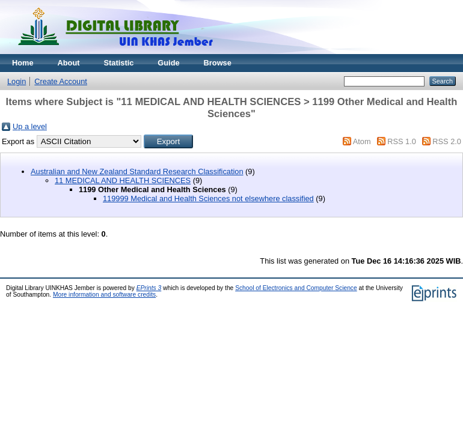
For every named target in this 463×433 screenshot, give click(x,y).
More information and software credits (104, 294)
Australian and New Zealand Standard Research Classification (137, 171)
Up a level (30, 126)
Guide (168, 62)
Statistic (119, 62)
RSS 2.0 (446, 141)
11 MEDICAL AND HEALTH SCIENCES (123, 180)
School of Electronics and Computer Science (296, 288)
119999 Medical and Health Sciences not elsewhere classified (208, 198)
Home (23, 62)
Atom (362, 141)
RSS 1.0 (401, 141)
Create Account (60, 81)
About (69, 62)
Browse (218, 62)
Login (16, 81)
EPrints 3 (149, 288)
